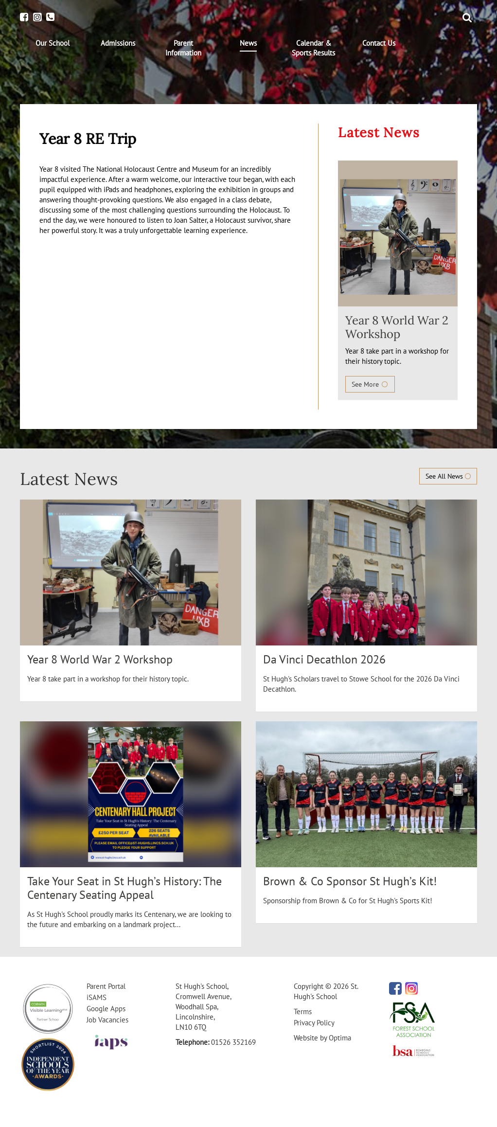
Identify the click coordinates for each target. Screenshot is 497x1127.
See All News (448, 476)
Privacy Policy (314, 1022)
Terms (303, 1011)
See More (370, 384)
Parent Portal (106, 986)
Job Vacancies (107, 1019)
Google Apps (106, 1008)
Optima (340, 1037)
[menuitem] (52, 43)
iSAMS (96, 997)
